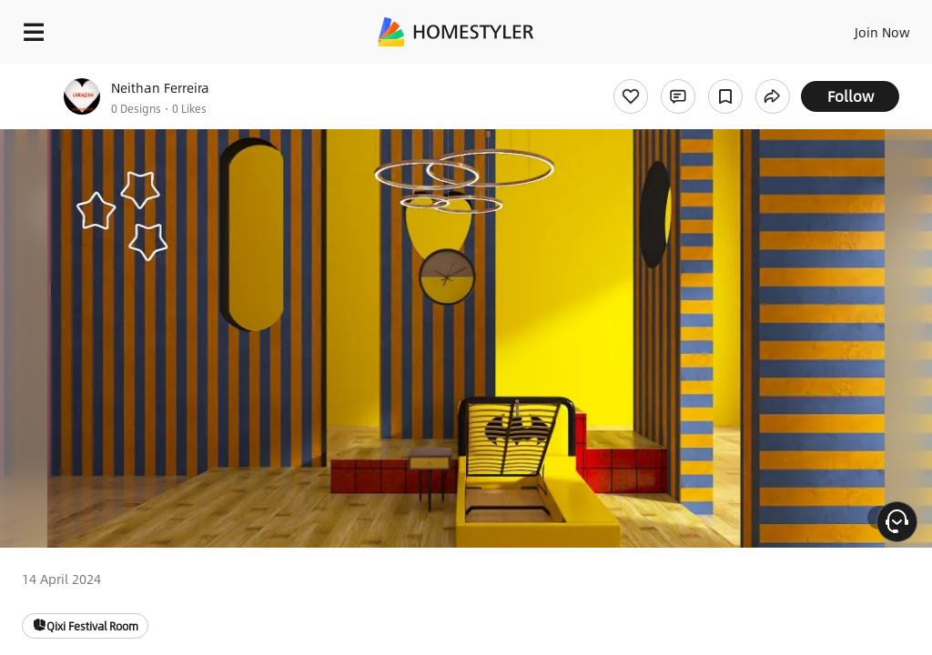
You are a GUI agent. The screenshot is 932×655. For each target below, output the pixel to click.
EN (858, 27)
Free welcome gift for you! (699, 73)
